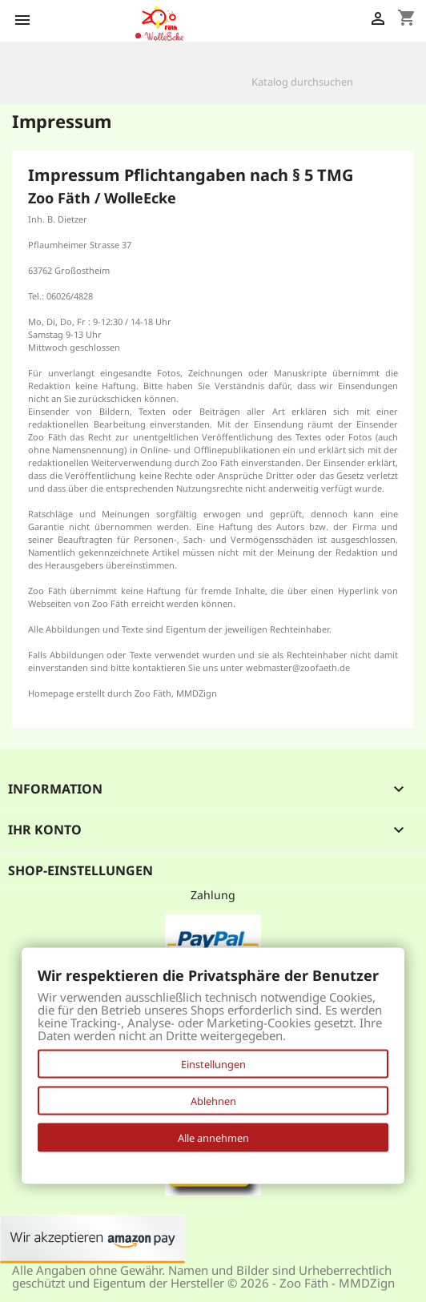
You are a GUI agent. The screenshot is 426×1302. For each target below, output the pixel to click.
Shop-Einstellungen (80, 870)
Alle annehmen (213, 1138)
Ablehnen (213, 1101)
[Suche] (316, 81)
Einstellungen (213, 1064)
